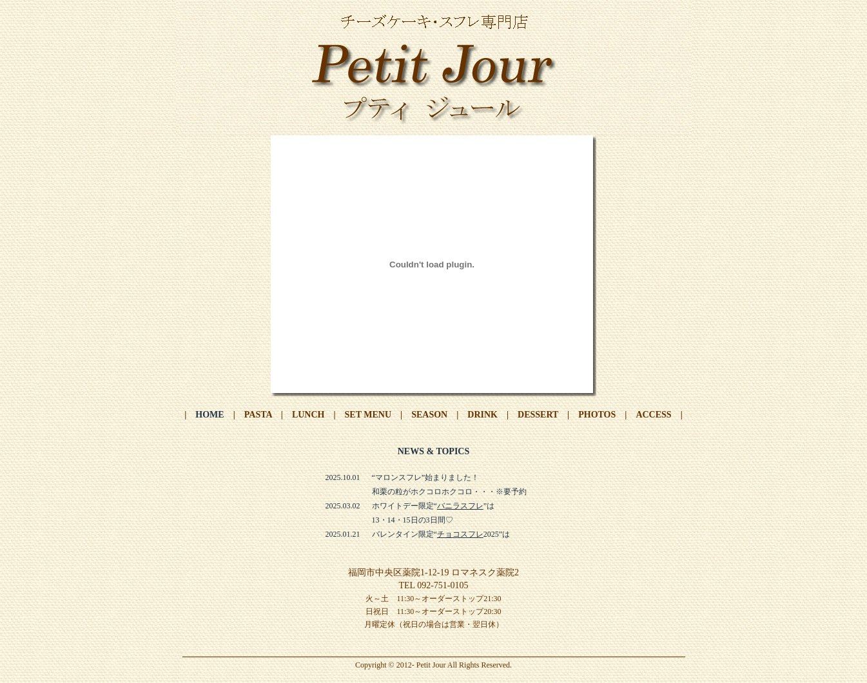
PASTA (258, 414)
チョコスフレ (460, 534)
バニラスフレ (460, 505)
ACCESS (653, 414)
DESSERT (538, 414)
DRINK (482, 414)
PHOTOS (597, 414)
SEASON (429, 414)
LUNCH (308, 414)
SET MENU (368, 414)
